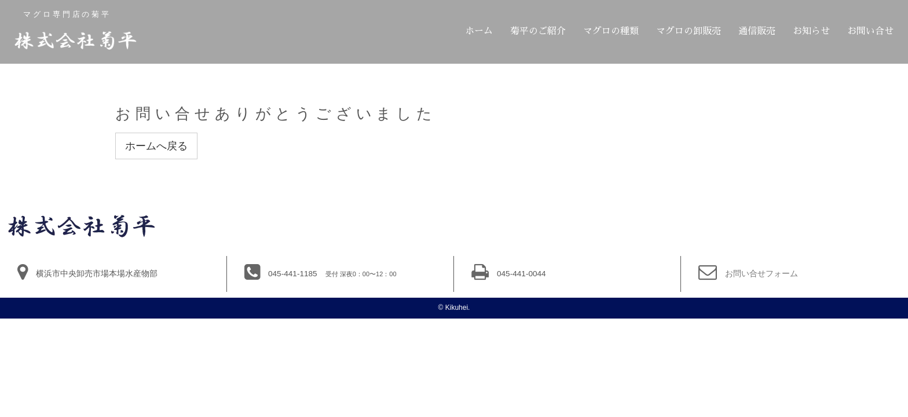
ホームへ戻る (156, 146)
